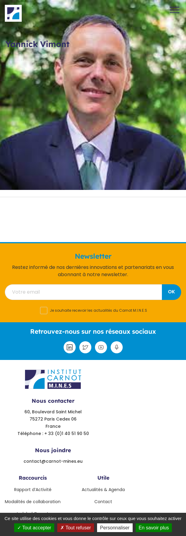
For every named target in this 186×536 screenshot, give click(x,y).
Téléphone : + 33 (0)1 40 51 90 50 (53, 433)
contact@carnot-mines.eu (53, 461)
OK (171, 291)
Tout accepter (34, 527)
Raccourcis (33, 478)
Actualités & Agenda (103, 490)
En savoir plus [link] (154, 527)
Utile (103, 478)
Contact (103, 502)
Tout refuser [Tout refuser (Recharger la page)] (75, 527)
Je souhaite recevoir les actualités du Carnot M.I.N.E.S (98, 310)
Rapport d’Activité (33, 490)
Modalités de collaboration (33, 502)
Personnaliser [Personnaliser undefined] (115, 527)
